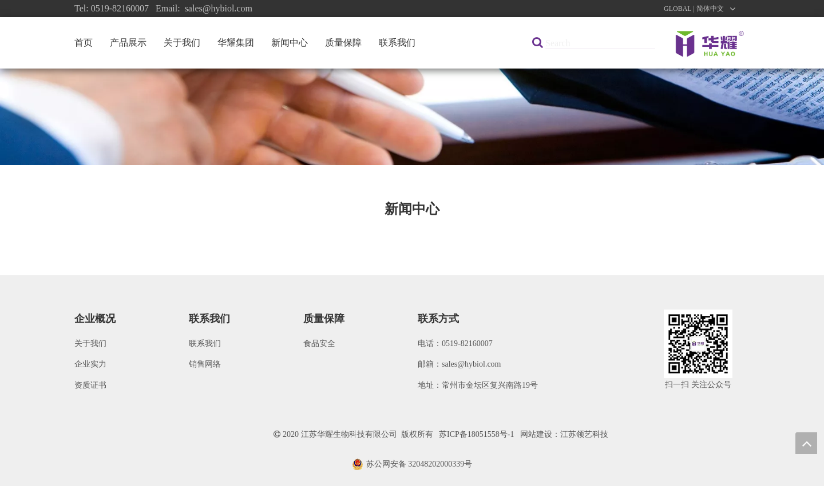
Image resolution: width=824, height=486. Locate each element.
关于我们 (182, 42)
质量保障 (343, 42)
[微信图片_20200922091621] (698, 344)
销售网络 (205, 364)
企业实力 (90, 364)
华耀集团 (235, 42)
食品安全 (319, 343)
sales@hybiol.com (471, 364)
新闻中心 (289, 42)
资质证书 (90, 385)
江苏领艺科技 (584, 434)
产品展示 (128, 42)
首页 (83, 42)
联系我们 (397, 42)
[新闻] (412, 117)
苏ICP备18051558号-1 (476, 434)
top (806, 443)
